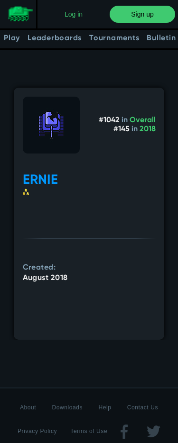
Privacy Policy (37, 431)
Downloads (67, 407)
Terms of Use (88, 431)
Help (104, 407)
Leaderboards (55, 38)
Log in (74, 14)
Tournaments (114, 38)
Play (12, 38)
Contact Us (142, 407)
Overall (143, 120)
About (28, 407)
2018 (148, 129)
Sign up (142, 14)
